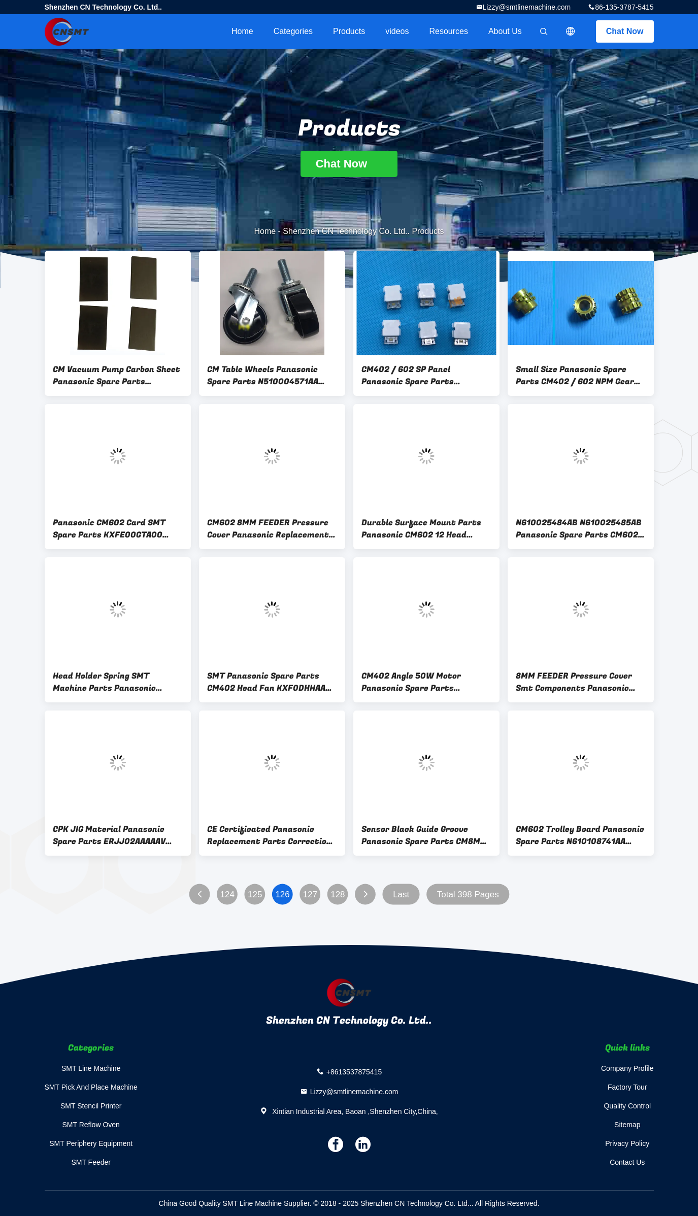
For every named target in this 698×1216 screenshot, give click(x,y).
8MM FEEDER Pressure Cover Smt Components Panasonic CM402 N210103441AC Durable (577, 682)
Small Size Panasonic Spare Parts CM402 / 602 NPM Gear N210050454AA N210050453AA (579, 375)
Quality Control (627, 1106)
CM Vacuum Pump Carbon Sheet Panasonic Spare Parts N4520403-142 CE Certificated (116, 375)
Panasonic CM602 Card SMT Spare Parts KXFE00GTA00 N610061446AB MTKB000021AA (117, 529)
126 (282, 894)
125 (254, 894)
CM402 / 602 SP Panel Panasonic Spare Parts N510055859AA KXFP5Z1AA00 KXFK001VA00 (421, 375)
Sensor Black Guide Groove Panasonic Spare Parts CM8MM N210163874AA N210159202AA (424, 835)
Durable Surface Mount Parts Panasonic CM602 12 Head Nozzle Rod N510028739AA (421, 529)
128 (337, 894)
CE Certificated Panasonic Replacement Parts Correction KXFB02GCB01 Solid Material (269, 835)
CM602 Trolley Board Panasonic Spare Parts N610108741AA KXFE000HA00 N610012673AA (580, 835)
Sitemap (627, 1125)
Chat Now (625, 31)
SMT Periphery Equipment (90, 1143)
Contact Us (627, 1162)
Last (401, 894)
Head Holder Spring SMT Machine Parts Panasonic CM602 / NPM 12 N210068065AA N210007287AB (117, 682)
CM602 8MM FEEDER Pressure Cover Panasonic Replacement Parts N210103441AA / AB (268, 529)
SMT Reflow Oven (91, 1125)
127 (310, 894)
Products (349, 31)
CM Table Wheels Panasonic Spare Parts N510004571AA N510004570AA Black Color (262, 375)
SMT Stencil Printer (90, 1106)
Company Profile (627, 1068)
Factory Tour (627, 1087)
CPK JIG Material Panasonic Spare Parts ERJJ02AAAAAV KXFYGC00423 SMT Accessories (117, 835)
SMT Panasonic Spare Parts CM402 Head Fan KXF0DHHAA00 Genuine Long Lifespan (272, 682)
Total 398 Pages (467, 894)
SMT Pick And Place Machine (91, 1087)
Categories (293, 31)
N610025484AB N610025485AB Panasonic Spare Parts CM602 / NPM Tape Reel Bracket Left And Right (580, 529)
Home (242, 31)
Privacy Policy (627, 1143)
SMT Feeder (91, 1162)
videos (397, 31)
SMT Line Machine (90, 1068)
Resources (448, 31)
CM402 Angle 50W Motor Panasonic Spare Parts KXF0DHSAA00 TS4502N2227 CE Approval (420, 682)
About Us (505, 31)
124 (227, 894)
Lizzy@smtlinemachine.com (527, 7)
